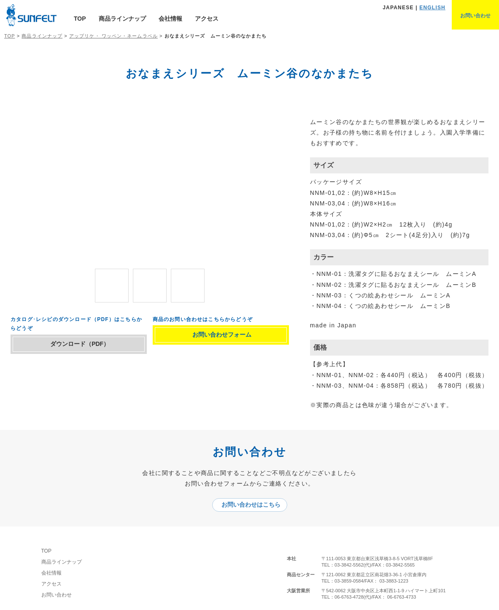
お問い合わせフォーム (226, 337)
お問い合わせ (63, 596)
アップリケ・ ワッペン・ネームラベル (113, 35)
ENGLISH (432, 8)
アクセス (206, 18)
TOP (80, 18)
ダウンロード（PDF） (84, 346)
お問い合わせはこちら (253, 505)
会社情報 (170, 18)
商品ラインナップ (122, 18)
